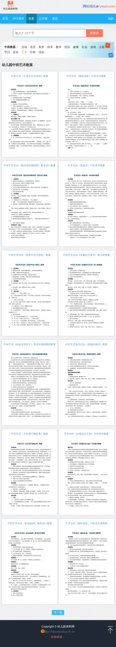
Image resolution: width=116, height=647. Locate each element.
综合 (41, 52)
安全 (15, 52)
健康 (76, 47)
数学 (59, 47)
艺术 (24, 52)
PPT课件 (18, 18)
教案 (31, 18)
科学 (50, 47)
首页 (5, 18)
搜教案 (94, 33)
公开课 (43, 18)
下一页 (58, 612)
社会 (84, 47)
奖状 (55, 18)
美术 (41, 47)
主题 (102, 47)
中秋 (33, 52)
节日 (7, 52)
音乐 (67, 47)
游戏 (93, 47)
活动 (24, 47)
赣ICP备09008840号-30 (60, 631)
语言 (33, 47)
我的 (111, 18)
